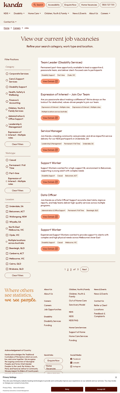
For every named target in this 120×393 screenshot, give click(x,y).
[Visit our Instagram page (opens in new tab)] (79, 366)
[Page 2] (67, 269)
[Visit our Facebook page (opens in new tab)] (79, 359)
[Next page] (84, 269)
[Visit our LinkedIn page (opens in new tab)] (79, 363)
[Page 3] (70, 269)
